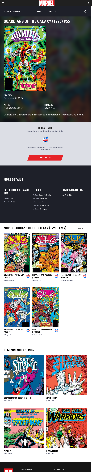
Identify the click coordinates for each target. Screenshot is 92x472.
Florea (12, 280)
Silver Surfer (51, 398)
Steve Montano (43, 202)
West (40, 335)
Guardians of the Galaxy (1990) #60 (70, 276)
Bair (40, 280)
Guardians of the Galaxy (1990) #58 (42, 330)
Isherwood (70, 280)
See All (82, 228)
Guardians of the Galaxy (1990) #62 (14, 276)
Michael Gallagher (13, 107)
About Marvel (27, 469)
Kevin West (49, 107)
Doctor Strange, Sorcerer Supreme (18, 398)
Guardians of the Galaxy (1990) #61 (42, 276)
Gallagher (7, 280)
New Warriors (52, 451)
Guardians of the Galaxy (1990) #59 (14, 330)
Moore (12, 335)
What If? (7, 451)
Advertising (59, 469)
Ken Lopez (43, 209)
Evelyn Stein (44, 205)
